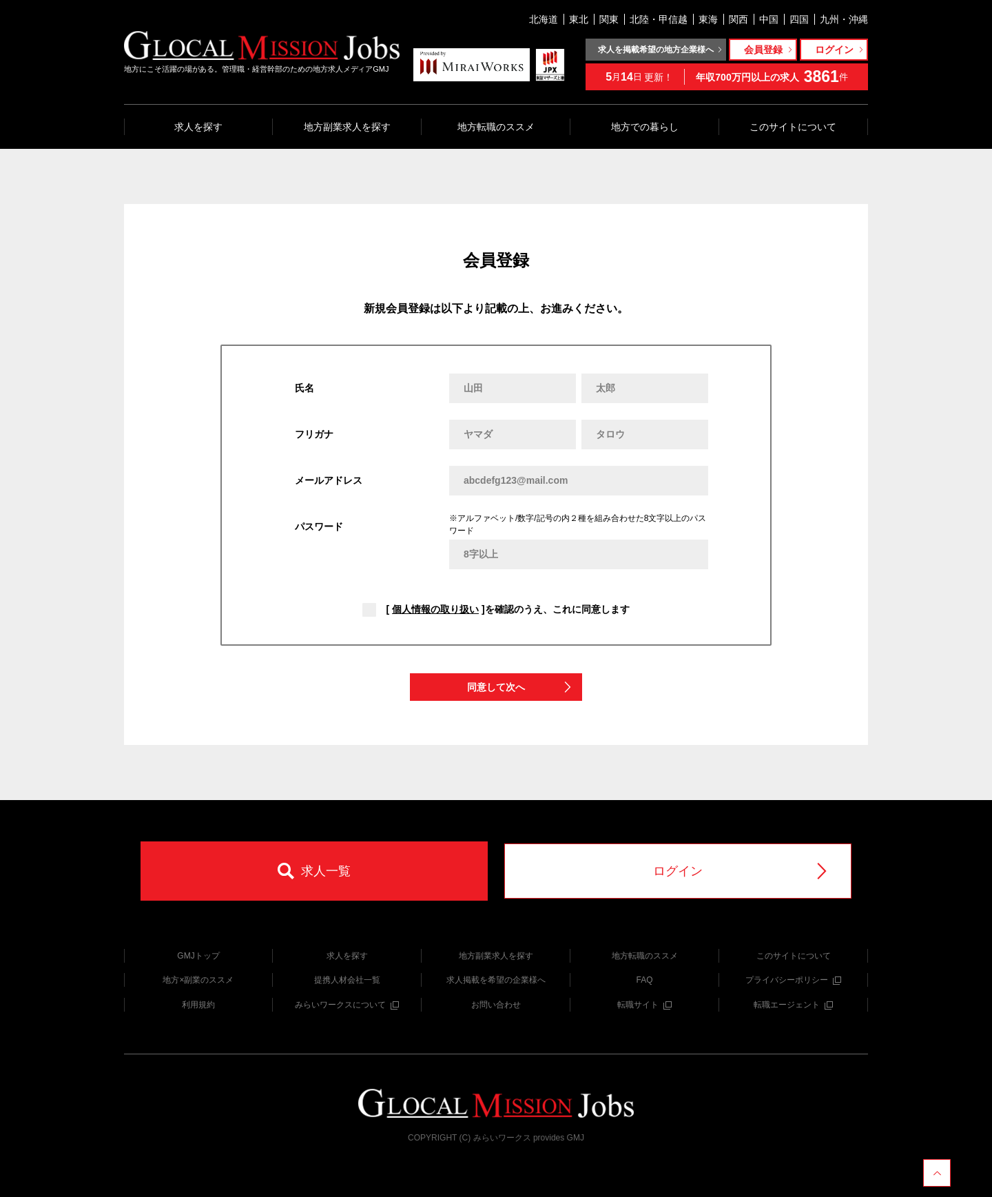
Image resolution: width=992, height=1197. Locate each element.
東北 (578, 19)
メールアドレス (328, 480)
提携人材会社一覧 (347, 980)
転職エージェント (793, 1005)
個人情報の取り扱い (435, 609)
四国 (799, 19)
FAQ (644, 980)
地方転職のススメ (496, 126)
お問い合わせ (496, 1005)
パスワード (319, 526)
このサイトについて (793, 126)
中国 (768, 19)
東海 (708, 19)
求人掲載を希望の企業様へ (496, 980)
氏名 (304, 387)
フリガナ (314, 434)
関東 (609, 19)
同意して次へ (520, 687)
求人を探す (198, 126)
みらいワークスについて (347, 1005)
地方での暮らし (645, 126)
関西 (738, 19)
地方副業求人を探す (347, 126)
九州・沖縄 (844, 19)
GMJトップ (198, 956)
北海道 (543, 19)
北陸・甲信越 (659, 19)
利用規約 (198, 1005)
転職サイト (644, 1005)
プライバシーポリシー (793, 980)
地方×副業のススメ (198, 980)
